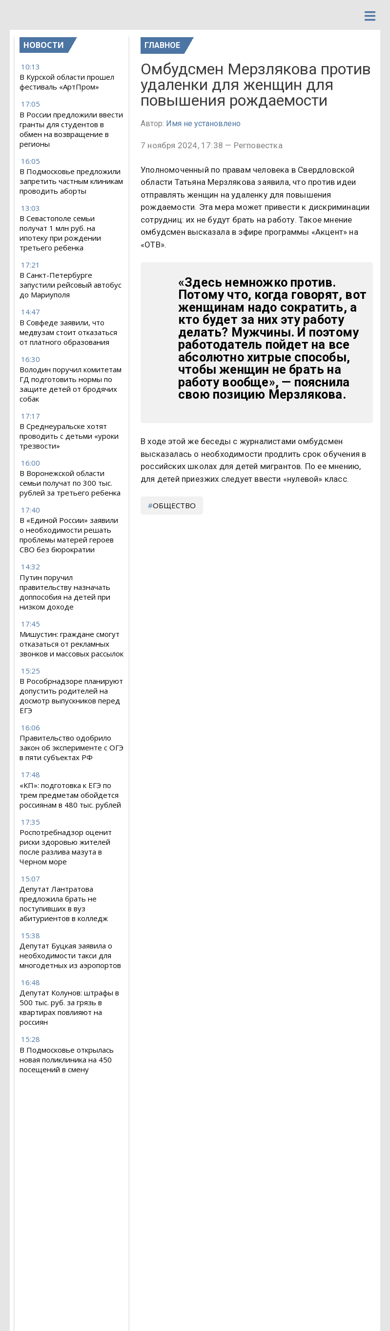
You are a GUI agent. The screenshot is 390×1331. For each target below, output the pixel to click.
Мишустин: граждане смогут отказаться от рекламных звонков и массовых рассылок (71, 643)
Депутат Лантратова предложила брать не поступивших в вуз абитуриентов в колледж (64, 903)
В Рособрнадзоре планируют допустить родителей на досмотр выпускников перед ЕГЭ (71, 695)
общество (174, 505)
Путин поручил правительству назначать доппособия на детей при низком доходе (65, 591)
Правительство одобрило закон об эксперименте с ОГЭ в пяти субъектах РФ (71, 747)
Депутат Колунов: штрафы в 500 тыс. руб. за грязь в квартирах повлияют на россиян (69, 1007)
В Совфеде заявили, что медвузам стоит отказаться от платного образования (68, 332)
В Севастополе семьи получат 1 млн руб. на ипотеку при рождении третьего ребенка (60, 232)
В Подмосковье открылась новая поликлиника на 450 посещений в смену (67, 1059)
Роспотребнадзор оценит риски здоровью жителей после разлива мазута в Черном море (66, 846)
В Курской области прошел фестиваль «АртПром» (67, 81)
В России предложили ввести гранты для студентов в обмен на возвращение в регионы (71, 129)
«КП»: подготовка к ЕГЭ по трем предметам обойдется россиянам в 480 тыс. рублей (70, 795)
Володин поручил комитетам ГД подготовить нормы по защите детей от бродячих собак (71, 384)
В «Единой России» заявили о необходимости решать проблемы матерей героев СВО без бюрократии (69, 534)
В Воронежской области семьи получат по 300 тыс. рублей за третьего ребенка (70, 482)
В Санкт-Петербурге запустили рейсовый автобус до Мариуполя (71, 284)
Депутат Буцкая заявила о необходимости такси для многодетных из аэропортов (70, 955)
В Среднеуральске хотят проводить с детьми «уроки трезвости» (69, 436)
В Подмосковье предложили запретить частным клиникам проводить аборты (71, 181)
